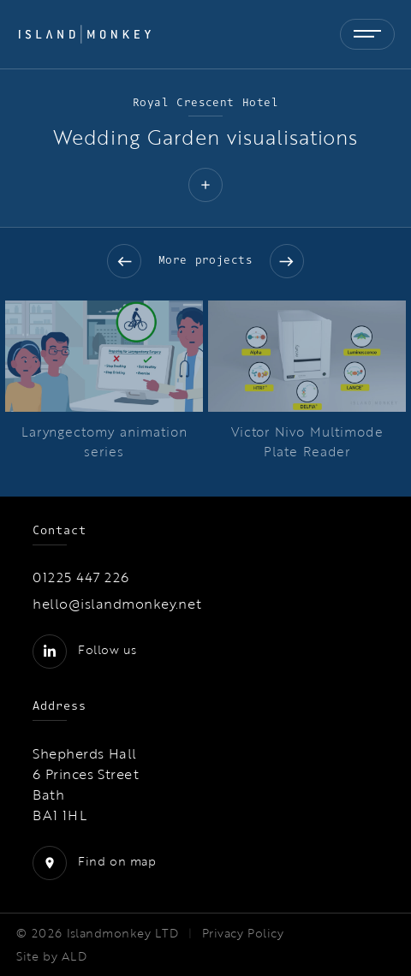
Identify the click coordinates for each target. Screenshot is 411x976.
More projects (205, 259)
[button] (205, 186)
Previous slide (124, 261)
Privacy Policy (242, 933)
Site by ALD (51, 956)
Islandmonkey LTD (123, 933)
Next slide (287, 261)
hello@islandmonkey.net (117, 603)
